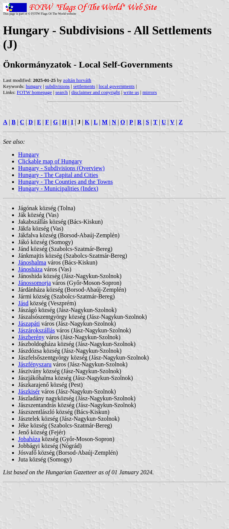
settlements (84, 86)
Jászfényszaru (35, 364)
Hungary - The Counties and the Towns (65, 181)
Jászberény (31, 337)
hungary (34, 86)
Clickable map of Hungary (50, 161)
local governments (117, 86)
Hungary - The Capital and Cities (58, 175)
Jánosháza (30, 269)
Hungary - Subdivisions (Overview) (61, 168)
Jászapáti (29, 323)
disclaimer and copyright (95, 92)
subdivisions (57, 86)
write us (131, 92)
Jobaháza (29, 439)
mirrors (149, 92)
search (61, 92)
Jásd (23, 303)
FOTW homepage (34, 92)
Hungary (28, 154)
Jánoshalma (32, 262)
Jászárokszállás (36, 330)
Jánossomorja (34, 283)
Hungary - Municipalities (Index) (58, 188)
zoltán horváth (77, 80)
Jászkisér (29, 391)
